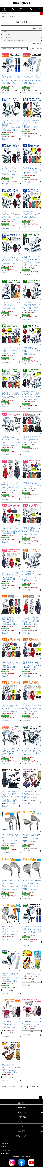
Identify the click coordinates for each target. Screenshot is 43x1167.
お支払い (21, 1103)
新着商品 (4, 9)
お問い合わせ (4, 1143)
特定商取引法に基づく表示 (8, 1150)
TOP (1, 16)
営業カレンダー (21, 1136)
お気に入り (21, 9)
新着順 (9, 48)
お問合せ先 (21, 1117)
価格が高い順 (23, 48)
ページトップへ (40, 1097)
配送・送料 (21, 1107)
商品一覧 (12, 9)
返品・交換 (21, 1112)
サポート (21, 1126)
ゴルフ (5, 16)
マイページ (31, 9)
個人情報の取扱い (6, 1154)
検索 (41, 13)
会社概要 (21, 1131)
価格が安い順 (15, 48)
